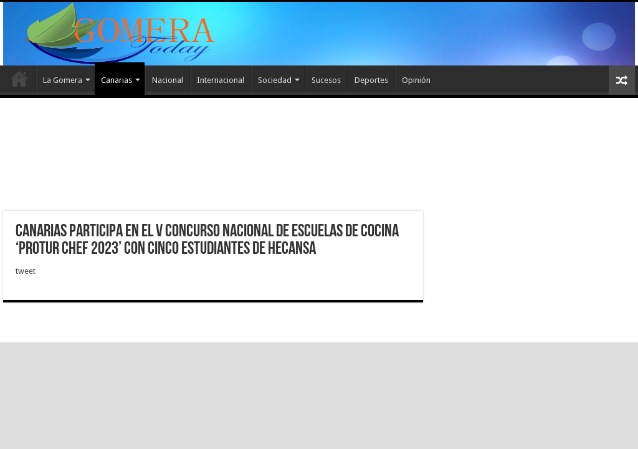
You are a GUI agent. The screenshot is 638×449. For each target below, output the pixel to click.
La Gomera (62, 80)
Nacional (167, 80)
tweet (26, 271)
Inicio (19, 78)
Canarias (116, 80)
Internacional (220, 80)
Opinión (416, 80)
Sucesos (326, 80)
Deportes (371, 80)
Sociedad (275, 80)
